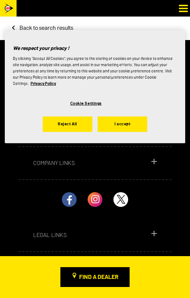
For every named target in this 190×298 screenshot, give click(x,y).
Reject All (67, 123)
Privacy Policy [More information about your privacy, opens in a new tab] (43, 83)
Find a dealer (99, 276)
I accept (123, 123)
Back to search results (46, 27)
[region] (95, 87)
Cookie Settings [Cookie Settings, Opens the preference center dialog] (86, 102)
